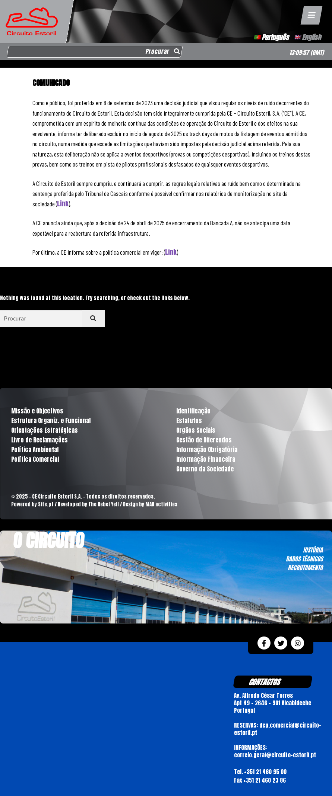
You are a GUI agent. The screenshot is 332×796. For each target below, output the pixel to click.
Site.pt (46, 504)
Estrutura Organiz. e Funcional (51, 420)
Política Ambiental (35, 449)
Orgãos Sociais (195, 430)
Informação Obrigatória (206, 449)
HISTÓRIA (313, 549)
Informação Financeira (205, 459)
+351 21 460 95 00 (265, 771)
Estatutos (189, 420)
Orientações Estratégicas (44, 430)
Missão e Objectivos (37, 410)
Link (63, 204)
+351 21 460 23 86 (264, 780)
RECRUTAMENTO (305, 567)
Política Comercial (35, 459)
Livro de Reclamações (39, 439)
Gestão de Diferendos (204, 439)
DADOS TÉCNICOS (304, 558)
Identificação (193, 410)
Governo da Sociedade (205, 468)
